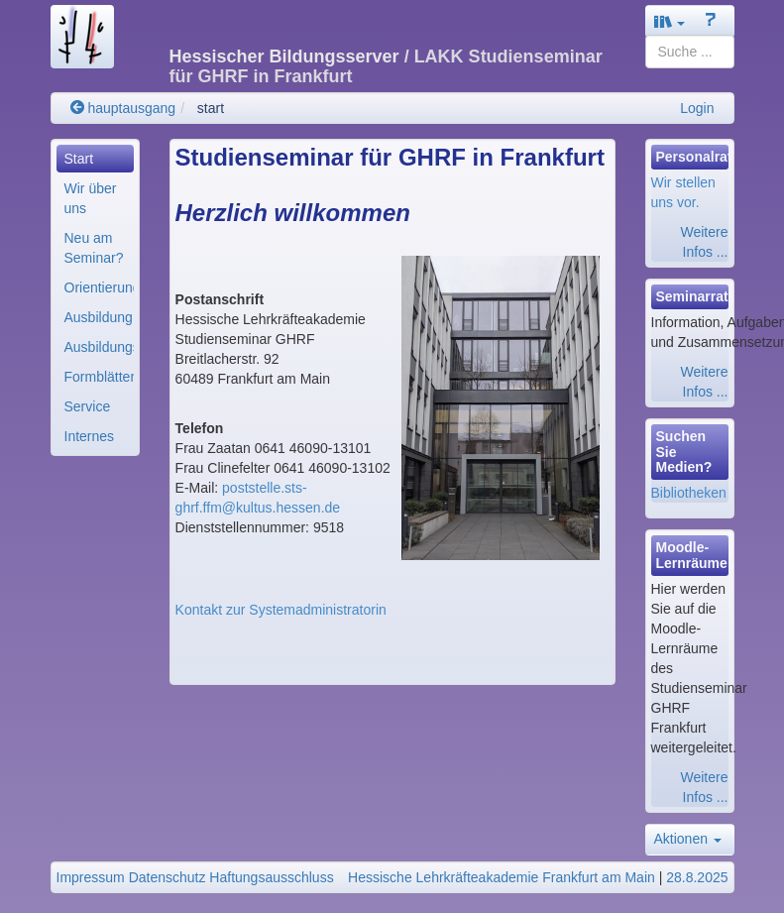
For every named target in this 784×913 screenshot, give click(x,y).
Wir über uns (90, 198)
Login (697, 108)
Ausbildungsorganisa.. (99, 347)
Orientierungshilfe (99, 287)
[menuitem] (95, 158)
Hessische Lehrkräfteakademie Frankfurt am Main (501, 877)
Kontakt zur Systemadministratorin (281, 610)
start (210, 108)
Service (87, 406)
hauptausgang (123, 108)
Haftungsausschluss (271, 877)
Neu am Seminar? (94, 248)
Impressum (90, 877)
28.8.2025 (697, 877)
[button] (670, 21)
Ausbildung (98, 317)
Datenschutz (167, 877)
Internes (89, 436)
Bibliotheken (689, 493)
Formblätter (99, 377)
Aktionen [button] (688, 839)
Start (79, 159)
